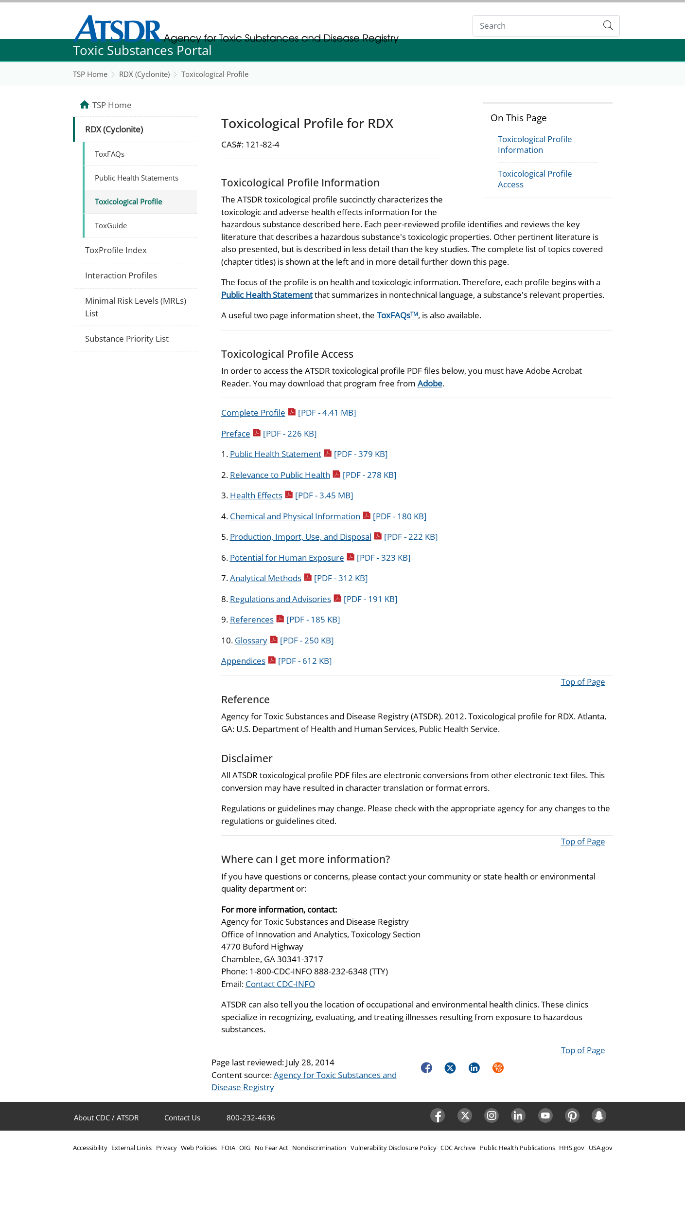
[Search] (535, 26)
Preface (269, 433)
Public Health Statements (136, 178)
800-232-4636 (251, 1117)
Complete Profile (288, 412)
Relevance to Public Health (313, 474)
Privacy (166, 1147)
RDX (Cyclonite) (144, 74)
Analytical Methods (299, 578)
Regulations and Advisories (314, 598)
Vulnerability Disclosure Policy (394, 1147)
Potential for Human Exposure (320, 557)
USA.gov (601, 1147)
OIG (244, 1147)
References (285, 619)
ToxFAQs (397, 315)
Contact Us (182, 1117)
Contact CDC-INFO (280, 983)
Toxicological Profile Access (535, 179)
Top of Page (583, 681)
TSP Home (90, 74)
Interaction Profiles (121, 275)
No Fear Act (271, 1147)
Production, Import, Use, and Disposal (334, 536)
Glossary (284, 640)
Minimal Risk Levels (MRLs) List (135, 307)
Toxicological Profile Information (535, 144)
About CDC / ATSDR (106, 1117)
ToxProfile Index (116, 250)
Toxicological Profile (214, 74)
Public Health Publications (517, 1147)
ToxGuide (111, 225)
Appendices (276, 660)
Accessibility (90, 1147)
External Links (131, 1147)
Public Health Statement (267, 294)
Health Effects (291, 495)
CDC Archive (457, 1147)
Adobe (430, 383)
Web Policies (199, 1147)
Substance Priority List (127, 338)
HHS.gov (571, 1147)
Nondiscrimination (319, 1147)
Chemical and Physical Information (328, 516)
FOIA (228, 1147)
